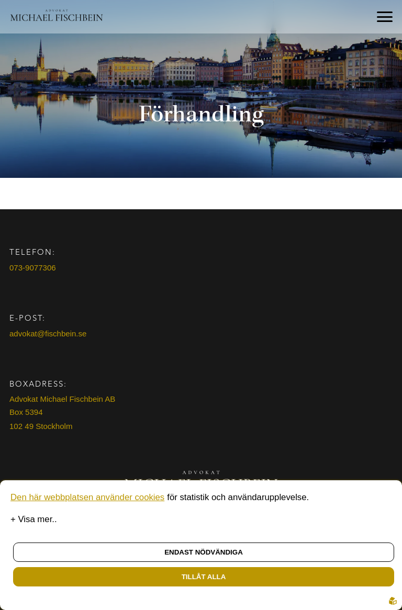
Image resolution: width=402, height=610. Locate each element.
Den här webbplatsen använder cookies (87, 497)
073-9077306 (32, 267)
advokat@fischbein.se (47, 333)
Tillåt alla (204, 577)
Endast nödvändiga (203, 552)
